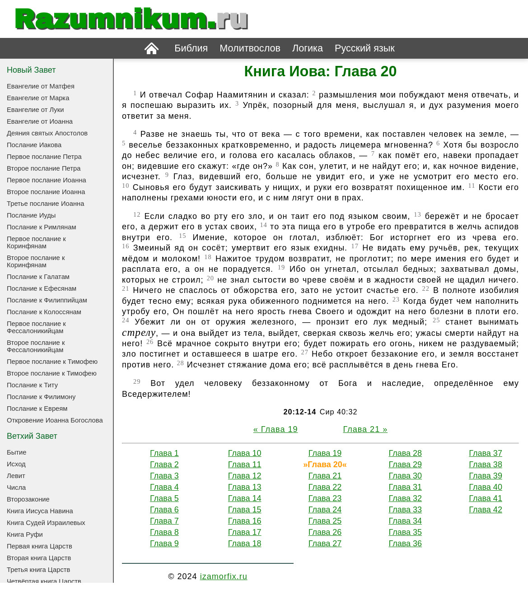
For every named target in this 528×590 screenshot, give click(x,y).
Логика (307, 48)
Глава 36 (405, 543)
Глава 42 (485, 509)
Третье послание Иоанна (45, 203)
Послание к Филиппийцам (47, 300)
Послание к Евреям (37, 408)
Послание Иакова (34, 145)
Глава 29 (405, 464)
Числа (16, 487)
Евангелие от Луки (35, 109)
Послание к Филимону (41, 396)
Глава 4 (164, 487)
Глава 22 (325, 487)
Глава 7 (164, 520)
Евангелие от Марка (38, 98)
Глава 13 (245, 487)
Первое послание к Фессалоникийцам (36, 327)
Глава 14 (245, 498)
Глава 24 (325, 509)
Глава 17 (245, 532)
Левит (16, 475)
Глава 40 (485, 487)
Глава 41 (485, 498)
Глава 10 (245, 453)
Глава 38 (485, 464)
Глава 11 (245, 464)
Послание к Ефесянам (41, 288)
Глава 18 (245, 543)
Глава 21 (361, 429)
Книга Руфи (25, 534)
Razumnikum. (131, 19)
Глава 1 (164, 453)
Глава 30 (405, 475)
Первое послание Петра (44, 156)
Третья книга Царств (38, 569)
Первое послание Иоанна (46, 180)
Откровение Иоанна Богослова (55, 420)
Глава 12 (245, 475)
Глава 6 (164, 509)
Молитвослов (250, 48)
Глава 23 (325, 498)
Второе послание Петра (43, 168)
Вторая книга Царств (39, 558)
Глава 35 (405, 532)
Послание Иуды (31, 215)
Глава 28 (405, 453)
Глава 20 (325, 464)
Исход (16, 464)
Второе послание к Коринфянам (36, 261)
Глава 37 (485, 453)
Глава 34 (405, 520)
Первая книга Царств (39, 546)
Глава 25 (325, 520)
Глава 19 (279, 429)
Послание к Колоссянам (44, 312)
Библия (191, 48)
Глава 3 (164, 475)
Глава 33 (405, 509)
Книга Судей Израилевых (46, 522)
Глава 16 (245, 520)
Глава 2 (164, 464)
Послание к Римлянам (41, 227)
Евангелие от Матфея (41, 86)
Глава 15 (245, 509)
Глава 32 (405, 498)
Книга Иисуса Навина (40, 511)
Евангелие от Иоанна (40, 121)
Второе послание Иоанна (46, 191)
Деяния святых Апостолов (47, 133)
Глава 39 (485, 475)
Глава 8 (164, 532)
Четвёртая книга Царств (44, 581)
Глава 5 (164, 498)
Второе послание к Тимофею (52, 373)
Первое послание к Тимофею (52, 361)
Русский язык (365, 48)
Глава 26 (325, 532)
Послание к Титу (32, 385)
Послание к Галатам (38, 276)
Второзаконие (28, 499)
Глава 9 (164, 543)
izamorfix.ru (224, 576)
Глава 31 (405, 487)
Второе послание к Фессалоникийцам (36, 346)
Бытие (16, 452)
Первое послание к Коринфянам (36, 242)
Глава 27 (325, 543)
